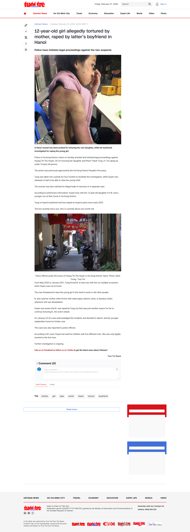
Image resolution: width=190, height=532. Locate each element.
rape (62, 396)
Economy (93, 13)
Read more (72, 409)
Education (109, 13)
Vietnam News (40, 13)
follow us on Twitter (64, 350)
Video (151, 13)
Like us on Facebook (44, 350)
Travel (79, 13)
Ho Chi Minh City (62, 13)
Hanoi (80, 396)
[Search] (137, 4)
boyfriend (103, 396)
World (139, 13)
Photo (163, 13)
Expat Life (125, 13)
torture (91, 396)
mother (44, 396)
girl (53, 396)
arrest (71, 396)
